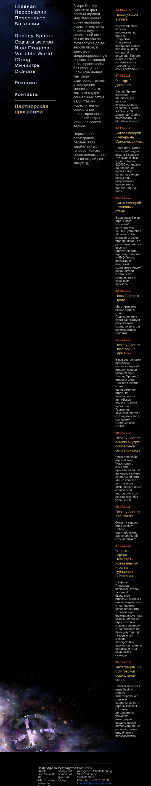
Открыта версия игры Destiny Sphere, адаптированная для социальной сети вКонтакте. (126, 531)
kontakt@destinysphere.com (95, 783)
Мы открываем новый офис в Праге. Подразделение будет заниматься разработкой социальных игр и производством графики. (127, 320)
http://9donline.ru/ (126, 121)
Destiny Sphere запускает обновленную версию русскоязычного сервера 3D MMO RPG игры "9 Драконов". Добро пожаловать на (127, 105)
